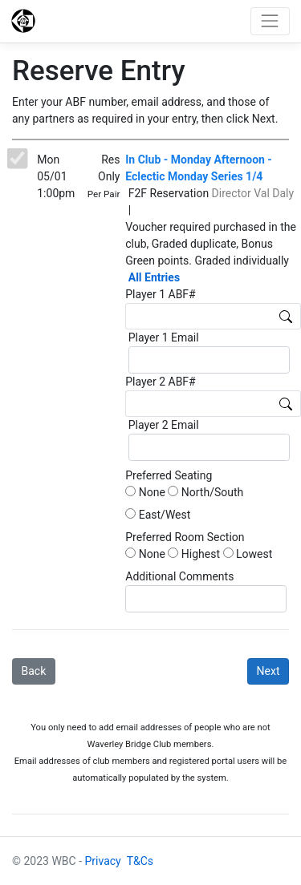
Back (34, 671)
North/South (205, 492)
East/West (157, 514)
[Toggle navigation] (270, 21)
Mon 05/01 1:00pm (56, 176)
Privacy (103, 861)
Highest (194, 554)
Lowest (248, 554)
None (145, 492)
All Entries (154, 277)
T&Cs (140, 861)
